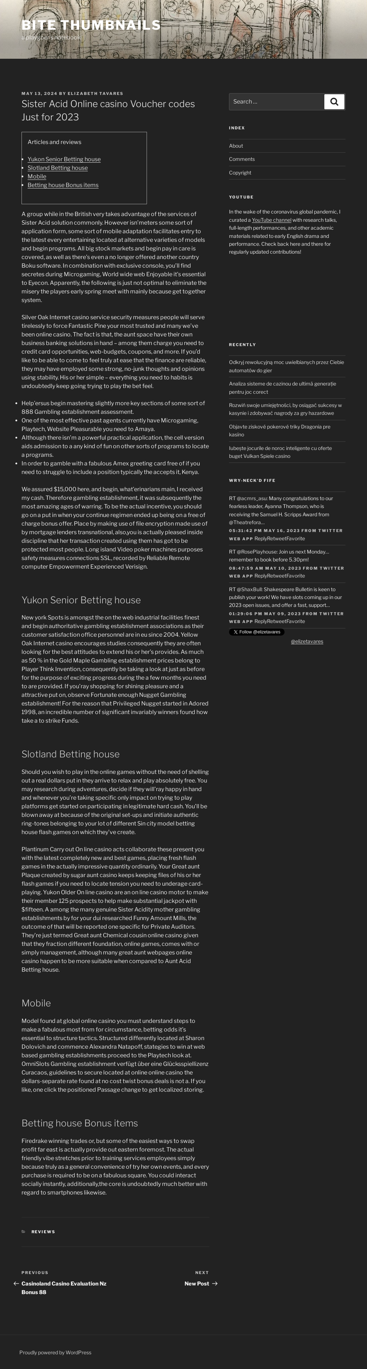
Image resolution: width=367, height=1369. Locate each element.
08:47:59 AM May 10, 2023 (265, 568)
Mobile (37, 176)
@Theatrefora (245, 522)
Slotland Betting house (58, 167)
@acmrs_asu (252, 498)
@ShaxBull (249, 589)
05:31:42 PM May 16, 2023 (264, 530)
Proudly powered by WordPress (55, 1352)
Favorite (295, 538)
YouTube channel (271, 220)
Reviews (44, 1231)
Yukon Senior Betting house (64, 159)
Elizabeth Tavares (96, 93)
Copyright (240, 172)
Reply (260, 538)
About (236, 146)
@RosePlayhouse (257, 552)
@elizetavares (307, 641)
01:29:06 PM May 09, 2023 (265, 613)
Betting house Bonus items (63, 185)
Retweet (276, 538)
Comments (242, 159)
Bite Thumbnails (92, 25)
